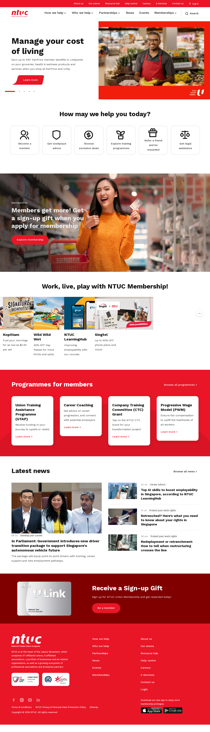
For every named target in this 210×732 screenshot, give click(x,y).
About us (78, 3)
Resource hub (112, 3)
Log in (194, 3)
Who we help (100, 653)
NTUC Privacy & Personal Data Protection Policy (61, 714)
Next (199, 313)
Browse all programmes (179, 376)
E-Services (161, 3)
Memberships (100, 682)
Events (96, 675)
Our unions (94, 3)
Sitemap (94, 714)
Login (144, 696)
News (95, 667)
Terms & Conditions (21, 714)
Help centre (131, 3)
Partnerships (100, 660)
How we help (100, 646)
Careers (147, 3)
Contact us (178, 3)
